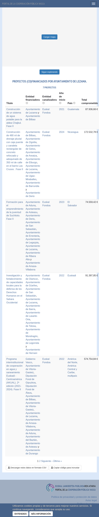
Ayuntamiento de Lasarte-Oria (33, 316)
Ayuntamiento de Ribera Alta (33, 256)
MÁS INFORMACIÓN (41, 514)
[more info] (60, 103)
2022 (61, 275)
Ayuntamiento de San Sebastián (33, 225)
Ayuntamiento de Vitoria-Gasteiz (33, 369)
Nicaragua (73, 132)
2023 (61, 202)
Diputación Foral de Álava (31, 389)
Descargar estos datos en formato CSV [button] (27, 467)
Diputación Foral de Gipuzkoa (31, 379)
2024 (61, 132)
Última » (57, 461)
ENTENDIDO (20, 514)
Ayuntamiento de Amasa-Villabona (33, 266)
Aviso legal (91, 500)
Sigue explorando (49, 72)
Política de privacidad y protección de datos (74, 497)
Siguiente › (47, 461)
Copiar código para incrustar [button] (65, 467)
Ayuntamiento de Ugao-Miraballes (33, 176)
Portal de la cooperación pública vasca (23, 3)
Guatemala (73, 109)
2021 (61, 109)
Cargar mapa (50, 37)
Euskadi (72, 275)
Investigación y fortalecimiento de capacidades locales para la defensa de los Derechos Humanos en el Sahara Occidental (14, 289)
